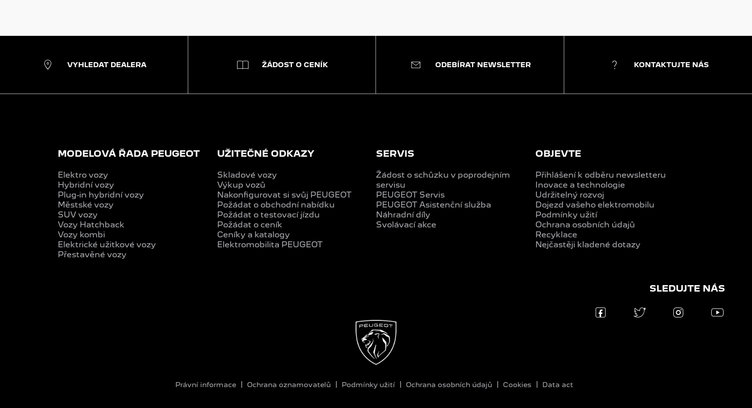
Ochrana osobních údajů (585, 224)
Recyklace (556, 234)
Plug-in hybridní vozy (101, 195)
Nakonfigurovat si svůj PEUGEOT (284, 195)
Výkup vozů (241, 185)
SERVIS (395, 153)
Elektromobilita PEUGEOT (270, 244)
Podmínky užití (566, 214)
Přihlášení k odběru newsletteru (600, 175)
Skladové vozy (247, 175)
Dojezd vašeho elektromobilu (594, 204)
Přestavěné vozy (92, 254)
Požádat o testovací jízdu (268, 214)
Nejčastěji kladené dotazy (587, 244)
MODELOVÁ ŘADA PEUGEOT (129, 153)
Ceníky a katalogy (253, 234)
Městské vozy (86, 204)
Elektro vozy (83, 175)
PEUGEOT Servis (410, 195)
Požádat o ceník (249, 224)
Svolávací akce (406, 224)
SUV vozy (78, 214)
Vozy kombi (81, 234)
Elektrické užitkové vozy (107, 244)
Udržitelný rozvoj (569, 195)
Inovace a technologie (580, 185)
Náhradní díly (403, 214)
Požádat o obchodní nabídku (276, 204)
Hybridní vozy (86, 185)
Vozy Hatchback (91, 224)
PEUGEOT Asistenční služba (433, 204)
